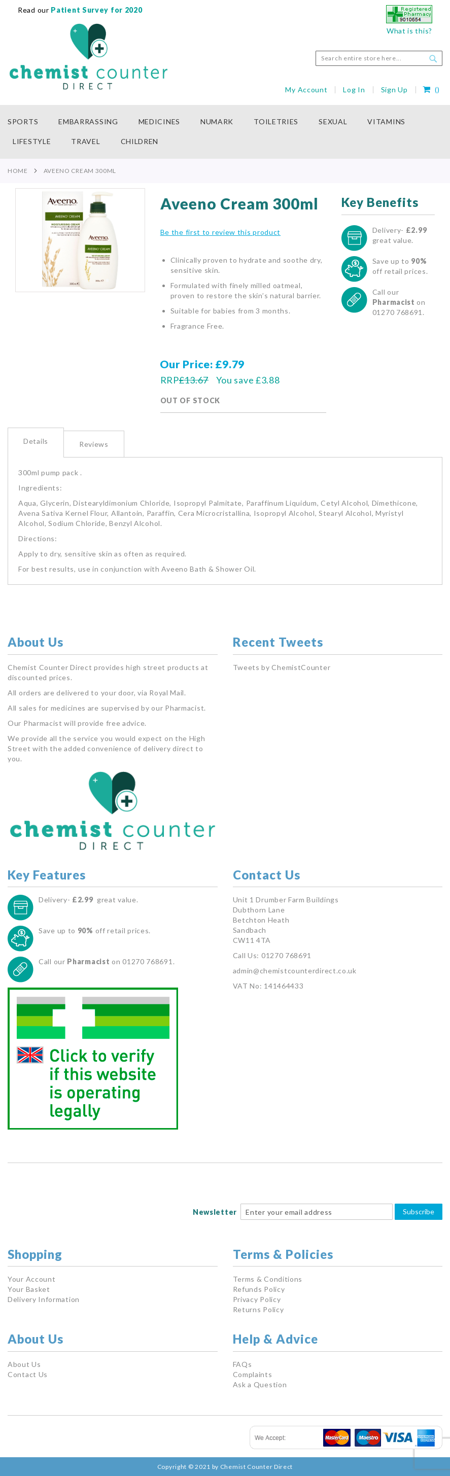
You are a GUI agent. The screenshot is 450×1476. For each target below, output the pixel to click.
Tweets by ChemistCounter (282, 667)
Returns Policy (258, 1309)
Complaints (252, 1374)
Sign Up (394, 89)
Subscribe (418, 1211)
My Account (306, 89)
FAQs (242, 1364)
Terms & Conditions (268, 1279)
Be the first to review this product (220, 232)
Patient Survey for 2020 (96, 10)
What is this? (409, 30)
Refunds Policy (259, 1289)
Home (18, 170)
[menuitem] (28, 122)
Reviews (94, 444)
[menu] (225, 132)
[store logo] (88, 56)
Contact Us (28, 1374)
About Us (24, 1364)
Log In (354, 89)
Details (35, 441)
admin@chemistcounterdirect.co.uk (295, 970)
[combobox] (379, 58)
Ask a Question (260, 1384)
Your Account (31, 1279)
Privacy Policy (257, 1299)
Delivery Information (44, 1299)
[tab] (36, 443)
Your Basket (29, 1289)
